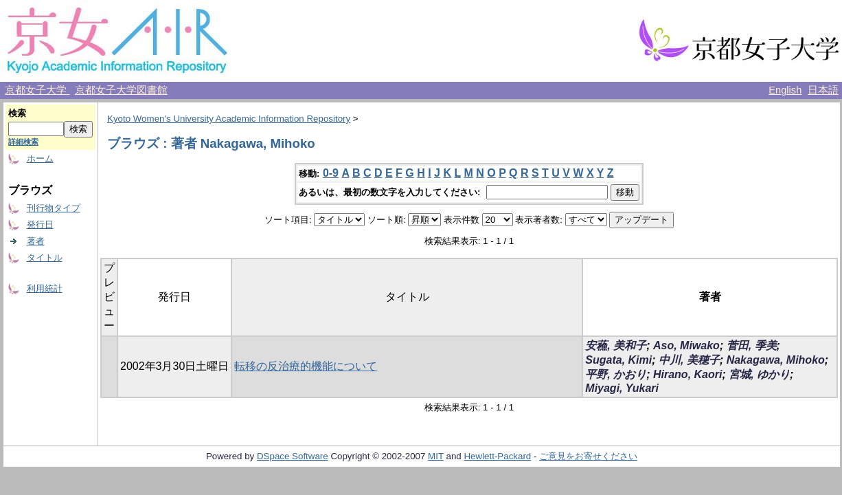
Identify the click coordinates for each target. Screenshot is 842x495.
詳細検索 (23, 142)
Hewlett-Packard (497, 456)
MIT (436, 456)
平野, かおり (615, 374)
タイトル (44, 257)
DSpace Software (292, 456)
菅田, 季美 (752, 345)
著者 (36, 241)
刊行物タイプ (53, 208)
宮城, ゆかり (759, 374)
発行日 (40, 224)
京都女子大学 (37, 90)
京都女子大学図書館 (121, 90)
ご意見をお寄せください (588, 456)
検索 (17, 113)
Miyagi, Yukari (622, 388)
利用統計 (44, 288)
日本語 (823, 90)
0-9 (331, 173)
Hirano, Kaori (687, 374)
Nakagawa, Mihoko (776, 360)
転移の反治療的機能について (305, 366)
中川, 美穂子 (689, 360)
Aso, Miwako (686, 345)
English (785, 90)
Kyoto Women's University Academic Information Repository (228, 118)
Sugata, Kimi (618, 360)
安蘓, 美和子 (615, 345)
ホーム (40, 158)
